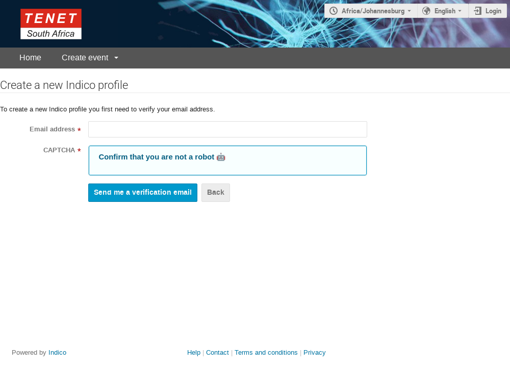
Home (30, 57)
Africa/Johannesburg (373, 10)
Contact (217, 352)
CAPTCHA (59, 150)
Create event (85, 57)
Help (193, 352)
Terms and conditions (266, 352)
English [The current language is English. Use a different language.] (445, 10)
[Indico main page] (41, 24)
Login (493, 10)
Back (215, 192)
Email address (52, 129)
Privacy (314, 352)
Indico (57, 352)
